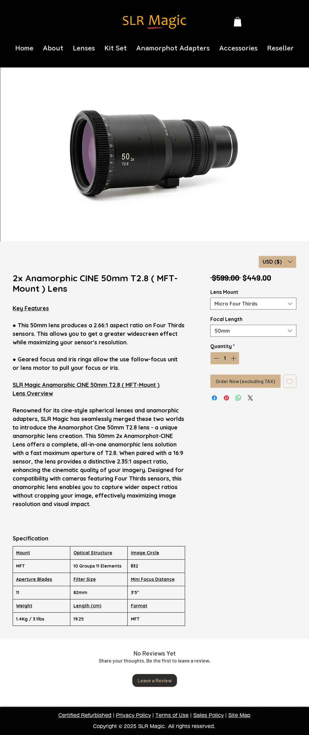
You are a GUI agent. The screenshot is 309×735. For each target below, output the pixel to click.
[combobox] (253, 304)
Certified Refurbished (84, 715)
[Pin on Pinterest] (226, 398)
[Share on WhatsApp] (238, 398)
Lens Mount (224, 292)
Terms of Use (172, 715)
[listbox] (277, 262)
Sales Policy (208, 715)
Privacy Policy (133, 715)
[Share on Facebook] (214, 398)
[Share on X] (250, 398)
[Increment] (234, 358)
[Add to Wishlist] (289, 381)
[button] (238, 21)
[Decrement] (215, 358)
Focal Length (226, 319)
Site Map (239, 715)
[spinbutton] (225, 358)
